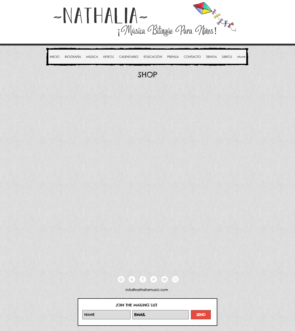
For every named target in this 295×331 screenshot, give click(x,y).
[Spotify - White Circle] (121, 279)
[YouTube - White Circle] (164, 279)
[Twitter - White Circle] (153, 279)
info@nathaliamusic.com (146, 290)
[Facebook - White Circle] (143, 279)
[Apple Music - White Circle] (132, 279)
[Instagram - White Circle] (175, 279)
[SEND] (201, 314)
